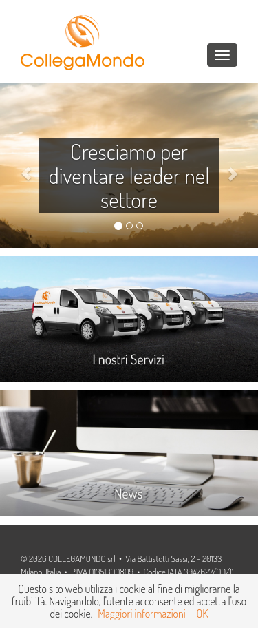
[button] (19, 165)
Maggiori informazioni (141, 613)
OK (202, 613)
